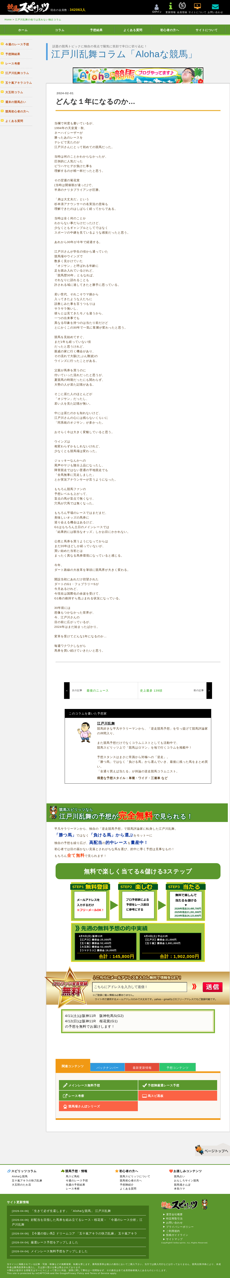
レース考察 (73, 1188)
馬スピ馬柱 (73, 1176)
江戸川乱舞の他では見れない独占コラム (38, 19)
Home (8, 19)
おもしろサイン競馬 (186, 1180)
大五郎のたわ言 (21, 1184)
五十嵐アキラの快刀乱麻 (27, 1180)
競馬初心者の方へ (131, 1180)
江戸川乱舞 (106, 723)
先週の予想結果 (75, 1184)
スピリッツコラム (24, 1171)
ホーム (23, 30)
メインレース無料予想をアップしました (59, 1251)
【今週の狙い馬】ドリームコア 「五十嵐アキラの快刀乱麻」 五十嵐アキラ (84, 1233)
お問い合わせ (174, 1222)
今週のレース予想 (77, 1180)
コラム (59, 30)
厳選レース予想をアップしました (54, 1242)
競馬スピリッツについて (135, 1176)
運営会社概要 (174, 1214)
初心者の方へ (169, 30)
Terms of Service (99, 1273)
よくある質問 (132, 30)
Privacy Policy (76, 1273)
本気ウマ (179, 1188)
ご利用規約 (173, 1231)
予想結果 (96, 30)
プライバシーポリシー (180, 1226)
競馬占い (179, 1176)
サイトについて (207, 30)
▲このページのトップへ (211, 1149)
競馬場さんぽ (182, 1184)
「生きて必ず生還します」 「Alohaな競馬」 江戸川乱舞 (71, 1210)
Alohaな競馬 (20, 1176)
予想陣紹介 (127, 1184)
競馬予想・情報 (76, 1171)
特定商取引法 (174, 1218)
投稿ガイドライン (177, 1234)
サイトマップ (174, 1239)
